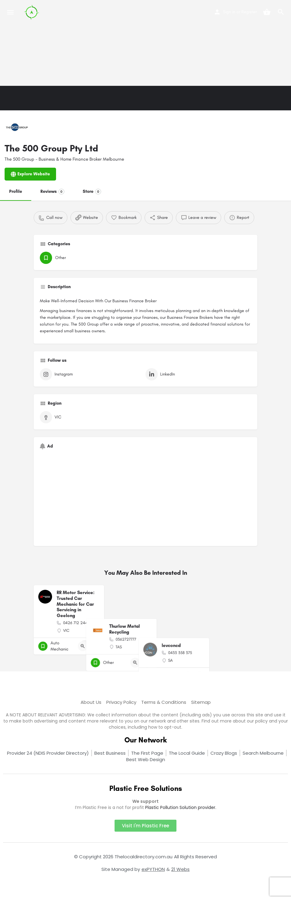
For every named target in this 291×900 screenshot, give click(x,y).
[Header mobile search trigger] (281, 12)
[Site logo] (32, 12)
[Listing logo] (17, 127)
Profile (15, 191)
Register (249, 11)
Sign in (229, 11)
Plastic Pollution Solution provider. (180, 807)
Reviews (52, 191)
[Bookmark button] (95, 646)
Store (92, 191)
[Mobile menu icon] (10, 12)
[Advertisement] (145, 43)
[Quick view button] (83, 646)
